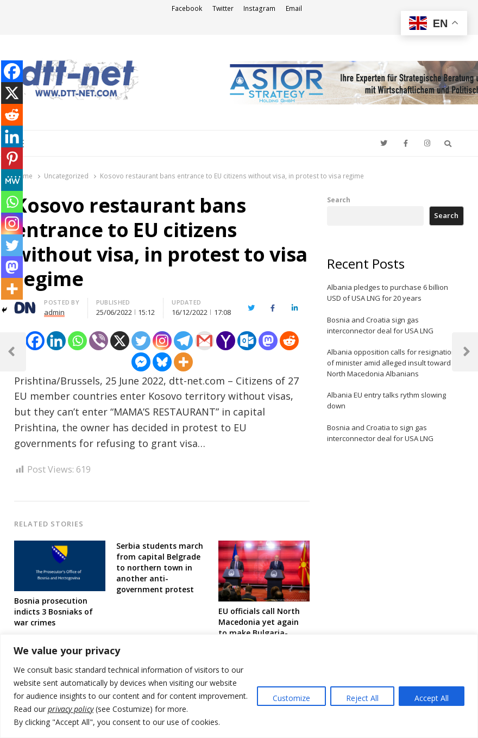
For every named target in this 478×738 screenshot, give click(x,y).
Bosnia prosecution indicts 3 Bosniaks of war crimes (53, 612)
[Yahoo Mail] (225, 340)
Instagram (259, 8)
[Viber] (98, 340)
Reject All (362, 698)
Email (294, 8)
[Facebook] (35, 340)
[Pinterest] (12, 158)
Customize (291, 698)
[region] (239, 686)
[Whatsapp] (77, 340)
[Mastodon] (268, 340)
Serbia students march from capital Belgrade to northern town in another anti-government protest (159, 567)
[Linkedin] (56, 340)
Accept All (431, 698)
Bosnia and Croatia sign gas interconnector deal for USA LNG (380, 325)
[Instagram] (162, 340)
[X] (119, 340)
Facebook (187, 8)
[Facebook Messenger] (140, 361)
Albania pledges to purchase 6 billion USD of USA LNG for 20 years (387, 292)
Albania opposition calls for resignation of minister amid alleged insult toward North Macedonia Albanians (391, 363)
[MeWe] (12, 180)
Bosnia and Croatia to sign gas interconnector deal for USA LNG (380, 433)
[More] (183, 361)
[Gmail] (204, 340)
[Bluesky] (162, 361)
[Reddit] (289, 340)
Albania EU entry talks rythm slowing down (386, 400)
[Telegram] (183, 340)
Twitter (223, 8)
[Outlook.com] (246, 340)
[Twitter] (140, 340)
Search (338, 199)
